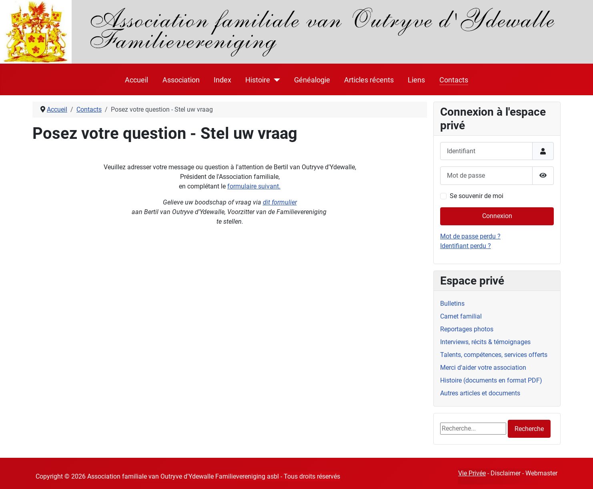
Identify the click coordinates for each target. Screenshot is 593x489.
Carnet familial (461, 316)
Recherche (529, 429)
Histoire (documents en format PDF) (491, 380)
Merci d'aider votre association (483, 367)
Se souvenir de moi (476, 196)
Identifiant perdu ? (465, 246)
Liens (416, 80)
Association (181, 80)
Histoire (257, 80)
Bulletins (452, 303)
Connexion (497, 216)
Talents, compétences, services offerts (493, 355)
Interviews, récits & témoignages (485, 342)
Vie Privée (472, 473)
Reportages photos (466, 329)
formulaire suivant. (253, 186)
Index (222, 80)
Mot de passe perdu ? (470, 236)
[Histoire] (275, 80)
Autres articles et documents (480, 393)
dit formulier (280, 202)
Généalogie (312, 80)
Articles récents (369, 80)
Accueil (136, 80)
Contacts (453, 80)
